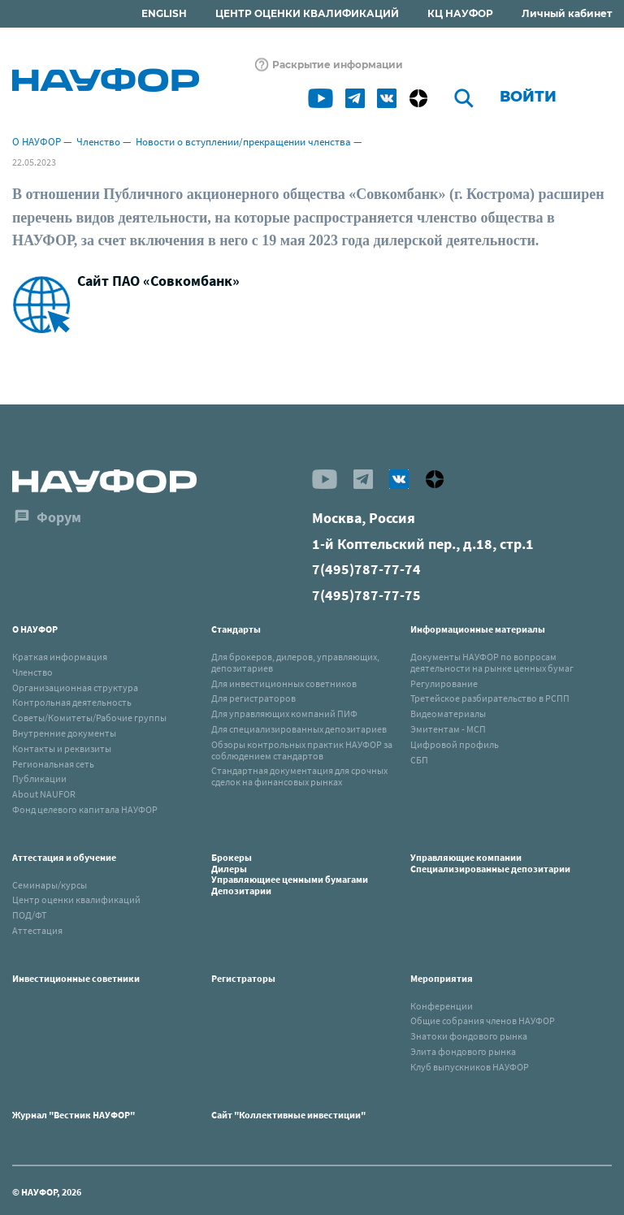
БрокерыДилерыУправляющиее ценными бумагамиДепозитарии (289, 874)
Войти (528, 97)
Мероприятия (441, 978)
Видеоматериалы (448, 713)
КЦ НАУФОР (460, 13)
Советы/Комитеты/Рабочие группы (89, 717)
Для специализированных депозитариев (299, 729)
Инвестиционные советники (76, 978)
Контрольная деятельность (72, 702)
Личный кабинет (567, 13)
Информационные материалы (477, 629)
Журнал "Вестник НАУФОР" (73, 1115)
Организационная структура (75, 687)
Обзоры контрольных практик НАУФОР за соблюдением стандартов (301, 750)
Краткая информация (59, 657)
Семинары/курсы (49, 885)
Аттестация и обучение (64, 857)
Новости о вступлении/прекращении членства (243, 142)
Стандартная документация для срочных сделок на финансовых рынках (299, 776)
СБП (419, 760)
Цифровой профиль (454, 744)
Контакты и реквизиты (61, 748)
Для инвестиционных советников (284, 683)
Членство (98, 142)
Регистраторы (243, 978)
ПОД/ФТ (29, 915)
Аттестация (37, 930)
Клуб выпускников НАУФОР (469, 1067)
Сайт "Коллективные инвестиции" (288, 1115)
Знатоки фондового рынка (468, 1036)
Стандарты (236, 629)
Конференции (441, 1006)
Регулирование (444, 683)
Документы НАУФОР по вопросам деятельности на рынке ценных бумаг (492, 662)
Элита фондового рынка (463, 1051)
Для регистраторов (253, 698)
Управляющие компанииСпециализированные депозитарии (490, 863)
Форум (59, 517)
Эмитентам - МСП (448, 729)
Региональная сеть (53, 764)
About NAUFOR (44, 794)
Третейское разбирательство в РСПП (490, 698)
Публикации (39, 778)
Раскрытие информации (337, 64)
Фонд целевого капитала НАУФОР (85, 809)
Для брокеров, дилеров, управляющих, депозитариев (295, 662)
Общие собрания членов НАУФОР (482, 1020)
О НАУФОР (36, 142)
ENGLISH (164, 13)
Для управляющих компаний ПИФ (284, 713)
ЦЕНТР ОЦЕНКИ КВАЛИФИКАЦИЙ (307, 13)
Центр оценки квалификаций (76, 899)
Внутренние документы (64, 733)
